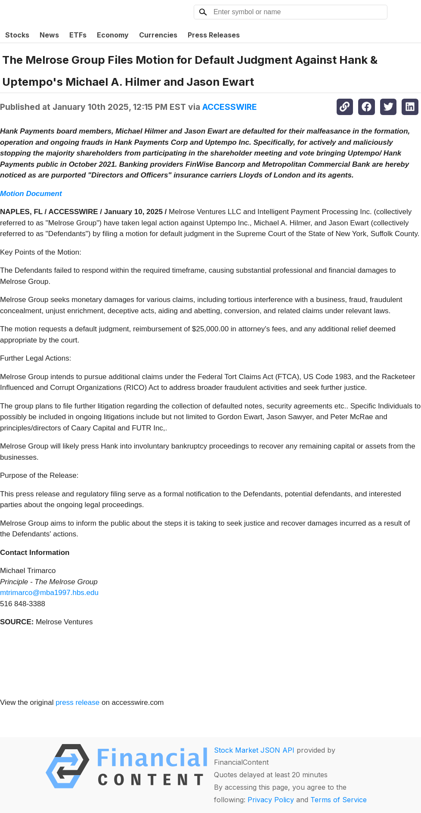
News (49, 35)
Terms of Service (338, 799)
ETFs (78, 35)
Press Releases (214, 35)
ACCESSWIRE (229, 107)
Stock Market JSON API (254, 750)
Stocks (17, 35)
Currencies (158, 35)
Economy (113, 35)
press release (77, 702)
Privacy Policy (271, 799)
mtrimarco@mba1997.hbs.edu (49, 593)
